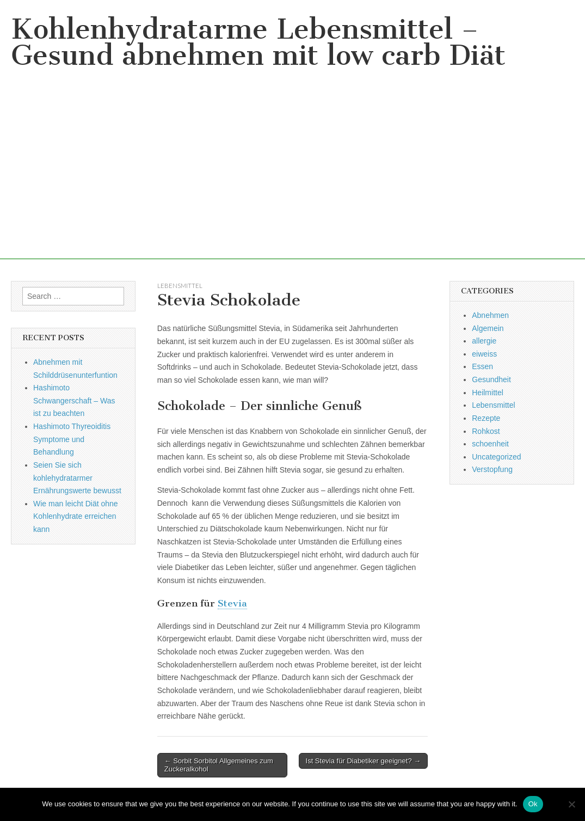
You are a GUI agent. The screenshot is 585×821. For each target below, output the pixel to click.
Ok (533, 804)
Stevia (232, 603)
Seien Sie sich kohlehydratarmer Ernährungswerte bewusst (77, 478)
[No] (571, 804)
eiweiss (484, 354)
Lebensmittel (179, 285)
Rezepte (486, 418)
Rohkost (486, 431)
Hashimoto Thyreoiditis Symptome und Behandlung (71, 439)
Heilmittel (487, 392)
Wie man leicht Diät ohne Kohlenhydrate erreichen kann (75, 516)
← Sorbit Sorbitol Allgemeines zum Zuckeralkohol (218, 765)
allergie (484, 340)
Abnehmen (490, 315)
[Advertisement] (292, 183)
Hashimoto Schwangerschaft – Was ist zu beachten (74, 400)
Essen (482, 366)
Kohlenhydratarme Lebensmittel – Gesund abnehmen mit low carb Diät (258, 42)
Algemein (487, 328)
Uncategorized (496, 456)
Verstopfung (492, 469)
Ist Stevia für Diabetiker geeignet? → (363, 761)
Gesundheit (491, 379)
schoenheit (490, 443)
